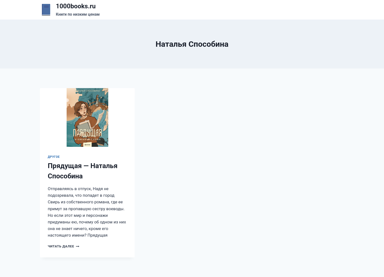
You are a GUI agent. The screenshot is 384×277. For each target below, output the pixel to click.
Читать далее (63, 246)
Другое (54, 157)
